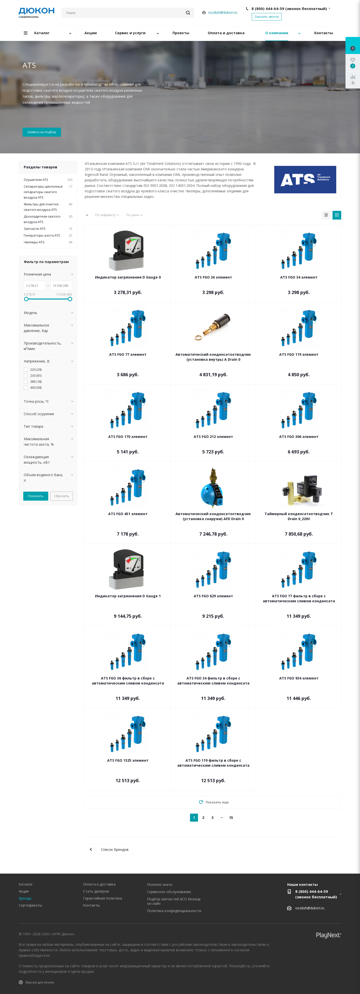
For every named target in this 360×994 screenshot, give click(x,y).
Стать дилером (96, 891)
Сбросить (61, 496)
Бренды (25, 898)
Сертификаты (30, 905)
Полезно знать (159, 884)
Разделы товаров (40, 167)
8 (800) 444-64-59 (289, 8)
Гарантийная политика (102, 898)
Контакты (91, 905)
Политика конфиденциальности (174, 910)
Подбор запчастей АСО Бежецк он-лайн (174, 901)
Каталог (26, 884)
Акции (24, 891)
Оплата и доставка (99, 884)
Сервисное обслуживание (169, 891)
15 (231, 817)
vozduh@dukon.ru (222, 12)
